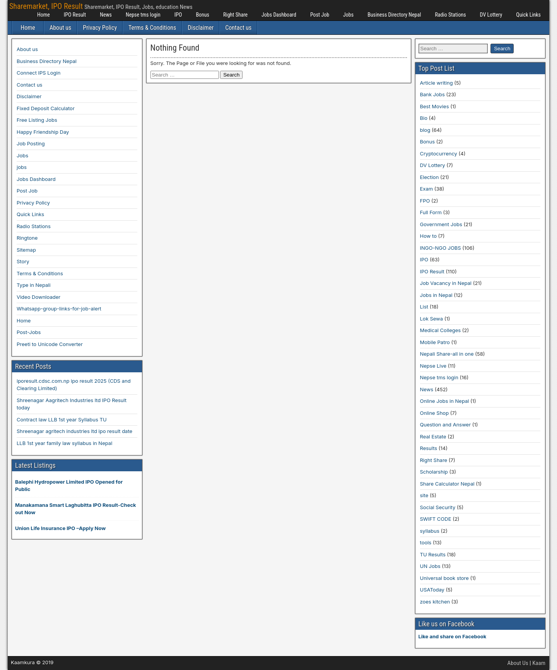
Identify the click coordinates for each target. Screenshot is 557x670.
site (424, 495)
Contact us (238, 27)
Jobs (348, 15)
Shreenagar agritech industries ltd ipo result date (74, 431)
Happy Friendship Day (43, 132)
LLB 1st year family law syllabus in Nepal (64, 443)
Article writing (436, 83)
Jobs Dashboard (278, 15)
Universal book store (444, 578)
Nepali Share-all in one (447, 354)
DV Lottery (491, 15)
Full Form (431, 212)
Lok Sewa (431, 318)
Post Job (319, 15)
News (106, 15)
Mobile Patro (435, 342)
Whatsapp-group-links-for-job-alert (59, 308)
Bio (423, 118)
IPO (178, 15)
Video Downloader (38, 297)
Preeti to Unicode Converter (50, 344)
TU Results (433, 554)
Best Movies (434, 106)
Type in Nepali (34, 285)
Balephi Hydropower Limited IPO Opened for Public (69, 486)
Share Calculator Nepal (447, 484)
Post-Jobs (29, 332)
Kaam (538, 663)
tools (426, 542)
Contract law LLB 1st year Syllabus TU (62, 419)
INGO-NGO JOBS (440, 248)
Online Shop (434, 413)
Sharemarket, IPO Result (46, 6)
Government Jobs (441, 224)
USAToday (432, 589)
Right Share (235, 15)
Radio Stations (450, 15)
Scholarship (434, 472)
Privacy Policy (100, 27)
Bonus (202, 15)
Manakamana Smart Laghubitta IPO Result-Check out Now (75, 509)
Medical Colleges (440, 330)
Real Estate (433, 436)
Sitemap (26, 250)
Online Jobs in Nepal (444, 401)
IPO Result (75, 15)
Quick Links (528, 15)
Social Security (438, 507)
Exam (426, 189)
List (424, 306)
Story (23, 261)
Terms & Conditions (152, 27)
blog (425, 130)
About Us (517, 663)
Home (43, 15)
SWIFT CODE (435, 519)
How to (428, 236)
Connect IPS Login (38, 73)
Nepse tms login (143, 15)
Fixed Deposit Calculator (46, 108)
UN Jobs (430, 566)
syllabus (429, 531)
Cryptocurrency (438, 153)
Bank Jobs (432, 94)
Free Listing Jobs (37, 120)
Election (429, 177)
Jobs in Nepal (436, 295)
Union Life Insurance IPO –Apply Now (60, 528)
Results (428, 448)
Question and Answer (445, 424)
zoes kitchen (435, 601)
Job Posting (31, 143)
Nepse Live (433, 366)
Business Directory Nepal (394, 15)
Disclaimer (201, 27)
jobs (22, 167)
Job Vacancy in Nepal (446, 283)
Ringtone (27, 238)
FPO (425, 201)
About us (60, 27)
